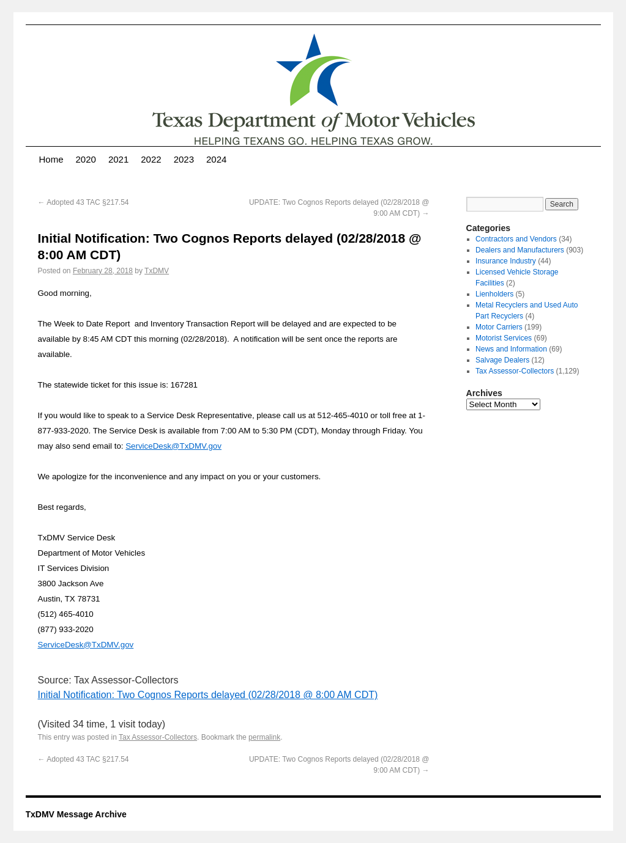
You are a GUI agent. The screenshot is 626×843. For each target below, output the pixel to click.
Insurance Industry (505, 261)
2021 (118, 159)
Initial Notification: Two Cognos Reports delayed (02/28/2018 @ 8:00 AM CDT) (208, 695)
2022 (151, 159)
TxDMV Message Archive (76, 814)
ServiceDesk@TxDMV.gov (173, 446)
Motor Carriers (499, 327)
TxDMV (156, 271)
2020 (86, 159)
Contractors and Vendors (516, 239)
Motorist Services (503, 338)
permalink (264, 737)
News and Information (511, 349)
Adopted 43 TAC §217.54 (83, 202)
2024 (216, 159)
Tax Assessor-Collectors (158, 737)
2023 (184, 159)
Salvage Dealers (502, 360)
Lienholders (494, 294)
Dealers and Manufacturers (519, 250)
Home (51, 159)
